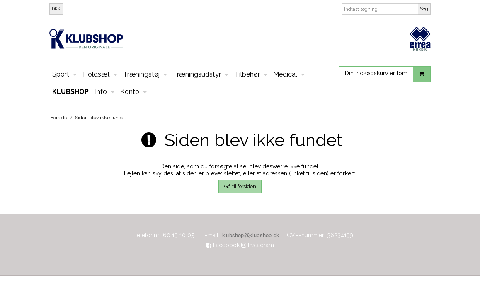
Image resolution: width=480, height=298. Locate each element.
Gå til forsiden (240, 186)
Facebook (223, 245)
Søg (424, 8)
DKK (56, 8)
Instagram (257, 245)
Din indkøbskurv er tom (387, 74)
